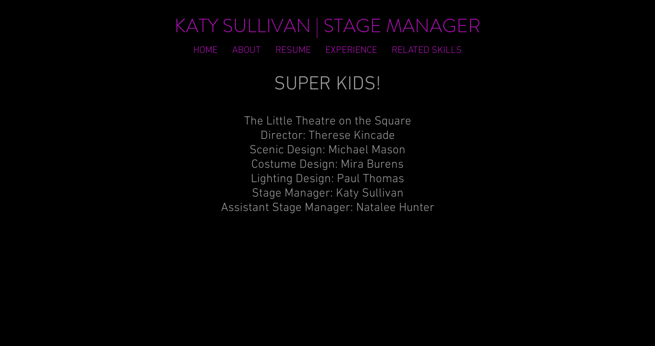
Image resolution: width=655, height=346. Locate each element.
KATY (196, 25)
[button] (426, 51)
